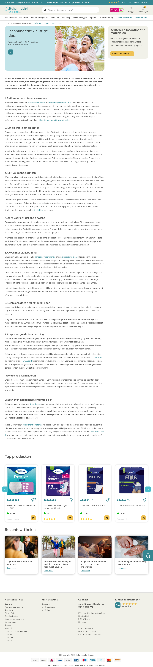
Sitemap (8, 625)
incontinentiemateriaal (33, 424)
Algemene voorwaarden (14, 607)
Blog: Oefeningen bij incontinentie (54, 120)
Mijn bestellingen (48, 607)
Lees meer (11, 568)
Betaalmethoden (11, 616)
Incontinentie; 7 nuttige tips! (21, 23)
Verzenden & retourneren (14, 619)
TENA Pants (9, 637)
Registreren (46, 604)
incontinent (35, 404)
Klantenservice (10, 622)
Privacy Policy (10, 613)
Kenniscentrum (125, 17)
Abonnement (140, 17)
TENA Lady (9, 640)
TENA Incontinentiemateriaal (16, 631)
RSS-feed (8, 628)
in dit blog (38, 210)
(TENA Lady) (26, 361)
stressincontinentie (36, 102)
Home (7, 23)
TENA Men (97, 357)
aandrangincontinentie (45, 257)
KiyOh (62, 665)
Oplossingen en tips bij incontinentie (48, 23)
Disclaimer (9, 610)
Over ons (8, 604)
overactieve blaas (70, 257)
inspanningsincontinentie (59, 102)
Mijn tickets (46, 610)
